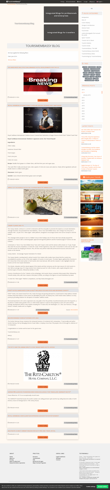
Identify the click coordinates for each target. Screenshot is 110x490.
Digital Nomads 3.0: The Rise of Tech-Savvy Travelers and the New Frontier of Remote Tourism (91, 167)
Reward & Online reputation (87, 241)
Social (93, 74)
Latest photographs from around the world (91, 34)
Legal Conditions (60, 456)
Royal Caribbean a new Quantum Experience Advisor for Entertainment (33, 416)
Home (11, 456)
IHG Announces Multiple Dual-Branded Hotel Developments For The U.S (33, 67)
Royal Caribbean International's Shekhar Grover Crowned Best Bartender (34, 105)
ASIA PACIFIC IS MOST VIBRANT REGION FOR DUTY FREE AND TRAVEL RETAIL (31, 431)
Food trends (85, 30)
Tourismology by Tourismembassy (91, 56)
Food (98, 74)
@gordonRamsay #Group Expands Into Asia (23, 318)
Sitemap (58, 458)
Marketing (88, 78)
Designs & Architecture (88, 25)
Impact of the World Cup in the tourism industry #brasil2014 (30, 187)
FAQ (34, 460)
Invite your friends (91, 177)
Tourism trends (86, 46)
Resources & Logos (38, 461)
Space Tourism (86, 38)
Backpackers (85, 17)
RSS (92, 8)
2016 (83, 100)
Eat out (98, 76)
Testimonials (36, 458)
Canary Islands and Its (16, 225)
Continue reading (43, 100)
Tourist (97, 72)
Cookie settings (90, 487)
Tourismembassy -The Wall (89, 48)
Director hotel (85, 28)
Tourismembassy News (70, 97)
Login (85, 2)
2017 (83, 103)
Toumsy (95, 78)
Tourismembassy (11, 4)
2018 (83, 105)
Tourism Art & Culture (88, 40)
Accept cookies (102, 487)
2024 (83, 113)
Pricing (62, 1)
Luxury (92, 76)
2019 (83, 108)
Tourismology (95, 70)
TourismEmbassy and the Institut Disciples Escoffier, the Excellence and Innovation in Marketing (90, 149)
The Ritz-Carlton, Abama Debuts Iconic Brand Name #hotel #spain (31, 347)
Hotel (85, 72)
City (96, 80)
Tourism (86, 69)
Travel (85, 67)
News (79, 1)
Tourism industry (86, 43)
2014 (83, 92)
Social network (70, 1)
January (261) (87, 95)
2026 (83, 119)
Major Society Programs (39, 463)
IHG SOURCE (74, 310)
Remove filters (12, 60)
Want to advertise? (15, 461)
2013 (83, 89)
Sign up (92, 2)
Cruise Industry (86, 22)
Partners (35, 456)
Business (87, 70)
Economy (86, 74)
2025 (83, 116)
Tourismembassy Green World (90, 51)
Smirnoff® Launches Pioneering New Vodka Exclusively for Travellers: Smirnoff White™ (39, 392)
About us (12, 458)
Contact (58, 460)
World (99, 67)
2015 (83, 97)
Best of (84, 20)
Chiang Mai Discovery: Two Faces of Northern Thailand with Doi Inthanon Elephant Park (91, 158)
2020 (83, 111)
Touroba (91, 72)
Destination (92, 67)
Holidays (85, 76)
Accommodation (89, 80)
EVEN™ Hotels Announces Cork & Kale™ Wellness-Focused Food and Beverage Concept (38, 290)
